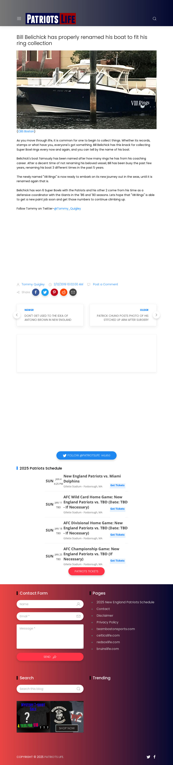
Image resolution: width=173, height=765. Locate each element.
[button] (35, 292)
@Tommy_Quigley (67, 208)
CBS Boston (26, 131)
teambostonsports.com (116, 629)
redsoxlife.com (108, 642)
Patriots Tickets (86, 571)
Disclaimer (105, 615)
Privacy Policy (107, 622)
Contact (103, 609)
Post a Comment (105, 284)
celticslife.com (108, 635)
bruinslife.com (108, 648)
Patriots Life (53, 757)
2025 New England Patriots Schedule (125, 602)
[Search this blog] (50, 689)
